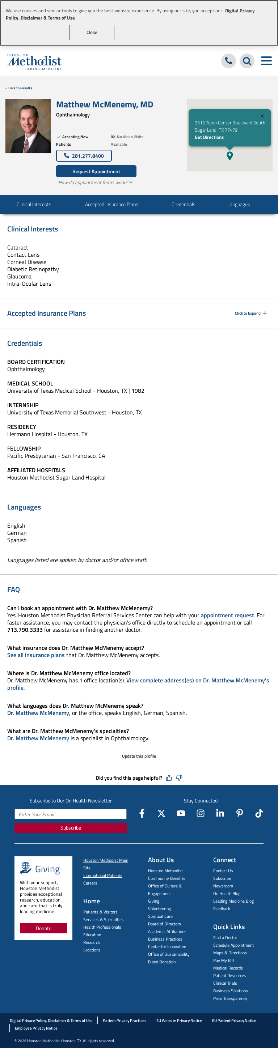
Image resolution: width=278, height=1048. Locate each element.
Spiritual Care (160, 916)
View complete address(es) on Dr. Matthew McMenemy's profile (138, 684)
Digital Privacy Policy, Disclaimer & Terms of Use (51, 1020)
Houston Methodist (165, 870)
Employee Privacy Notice (36, 1028)
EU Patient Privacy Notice (234, 1020)
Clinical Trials (225, 983)
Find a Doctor (225, 937)
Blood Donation (162, 961)
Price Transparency (230, 998)
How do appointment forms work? (96, 182)
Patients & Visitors (100, 911)
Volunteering (159, 908)
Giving (153, 901)
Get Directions (208, 137)
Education (92, 934)
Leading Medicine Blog (233, 901)
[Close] (262, 117)
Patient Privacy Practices (124, 1020)
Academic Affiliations (167, 931)
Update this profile (139, 756)
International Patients (102, 875)
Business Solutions (230, 990)
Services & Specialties (103, 919)
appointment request (227, 615)
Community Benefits (166, 878)
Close (92, 32)
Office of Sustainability (169, 954)
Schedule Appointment (233, 945)
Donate (43, 928)
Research (91, 942)
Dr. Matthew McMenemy (38, 712)
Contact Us (223, 870)
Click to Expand (252, 313)
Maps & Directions (230, 952)
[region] (139, 23)
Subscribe (70, 827)
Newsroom (223, 885)
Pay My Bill (223, 960)
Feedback (221, 908)
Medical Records (228, 967)
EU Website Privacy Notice (179, 1020)
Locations (92, 949)
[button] (229, 155)
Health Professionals (102, 927)
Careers (90, 882)
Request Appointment (96, 171)
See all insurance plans (36, 655)
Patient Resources (229, 975)
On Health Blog (226, 893)
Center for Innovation (167, 946)
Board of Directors (164, 923)
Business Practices (165, 939)
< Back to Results (18, 88)
